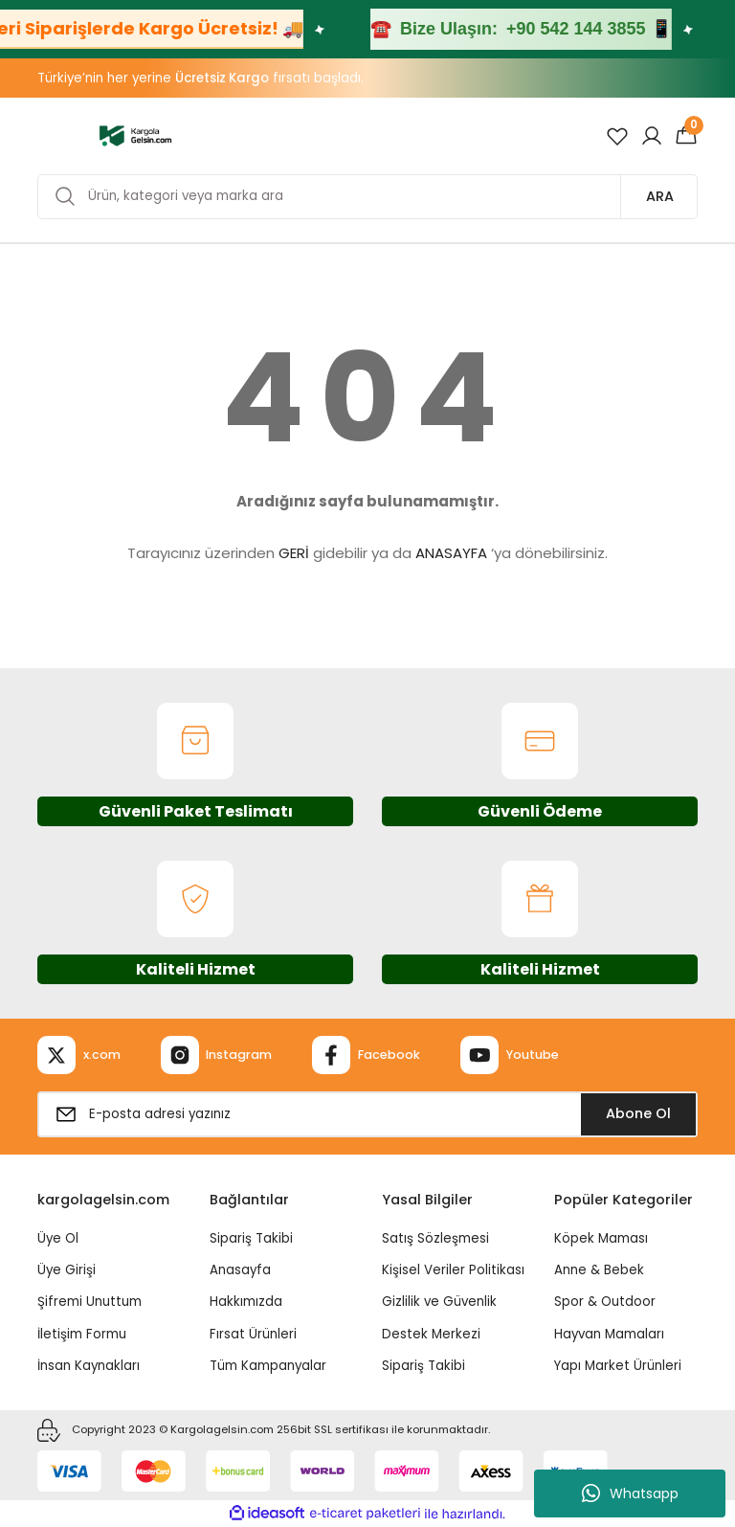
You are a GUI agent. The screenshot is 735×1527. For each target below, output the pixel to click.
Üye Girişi (66, 1270)
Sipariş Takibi (251, 1238)
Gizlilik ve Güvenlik (439, 1301)
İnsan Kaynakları (88, 1366)
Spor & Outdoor (605, 1301)
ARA (660, 196)
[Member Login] (651, 135)
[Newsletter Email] (367, 1114)
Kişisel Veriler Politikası (453, 1270)
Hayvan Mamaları (609, 1334)
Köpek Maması (601, 1238)
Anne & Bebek (599, 1270)
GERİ (293, 553)
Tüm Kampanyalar (268, 1366)
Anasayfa (240, 1270)
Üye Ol (57, 1238)
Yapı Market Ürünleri (617, 1366)
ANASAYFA (451, 553)
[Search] (367, 196)
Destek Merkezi (431, 1334)
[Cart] (686, 135)
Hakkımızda (246, 1301)
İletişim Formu (81, 1334)
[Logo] (135, 135)
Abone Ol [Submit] (638, 1113)
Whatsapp (630, 1493)
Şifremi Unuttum (89, 1301)
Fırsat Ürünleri (253, 1334)
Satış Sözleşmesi (435, 1238)
